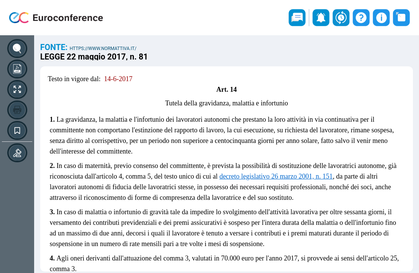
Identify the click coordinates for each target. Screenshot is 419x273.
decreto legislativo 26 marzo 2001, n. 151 (276, 176)
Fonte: (55, 47)
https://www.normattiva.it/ (103, 48)
